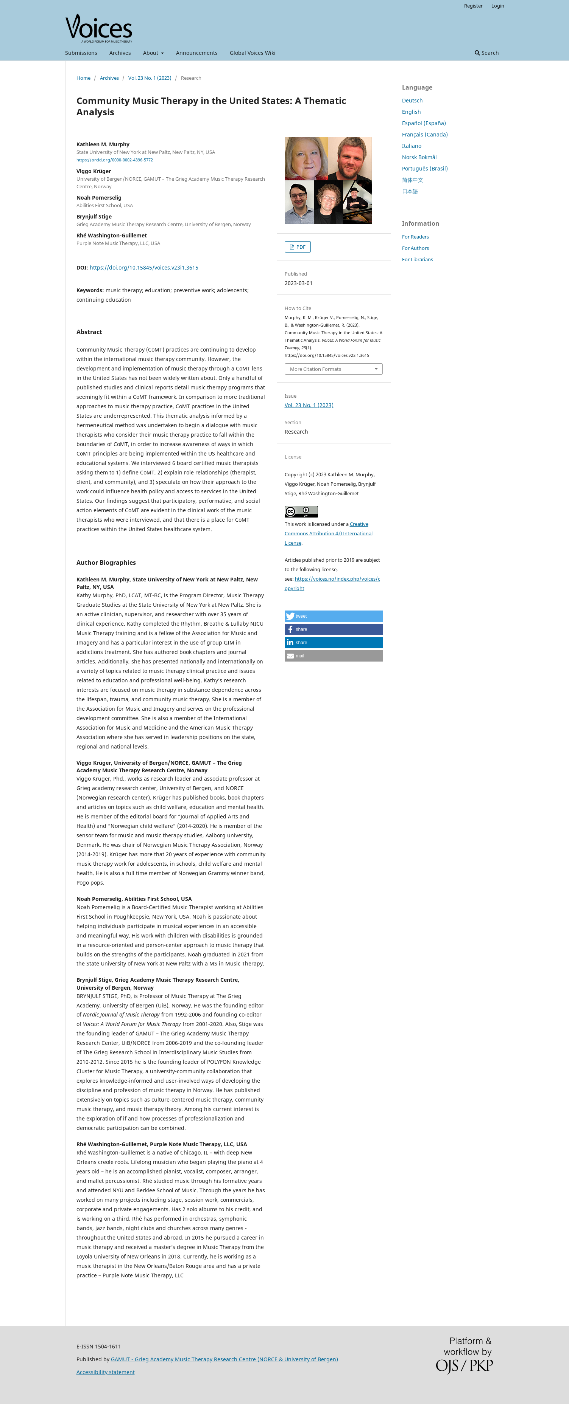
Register (473, 5)
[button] (334, 616)
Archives (120, 52)
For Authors (415, 248)
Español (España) (424, 123)
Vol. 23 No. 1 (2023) (149, 77)
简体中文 (412, 179)
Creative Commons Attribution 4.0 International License (329, 533)
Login (497, 5)
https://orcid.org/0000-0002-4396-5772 (114, 160)
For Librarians (417, 259)
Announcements (197, 52)
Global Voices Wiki (253, 52)
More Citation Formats (315, 369)
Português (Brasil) (425, 168)
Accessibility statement (105, 1372)
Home (83, 77)
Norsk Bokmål (419, 157)
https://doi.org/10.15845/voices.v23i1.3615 (144, 267)
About (151, 52)
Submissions (81, 52)
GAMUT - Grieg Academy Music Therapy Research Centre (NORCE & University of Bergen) (224, 1359)
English (411, 111)
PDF (300, 246)
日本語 (410, 191)
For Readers (415, 236)
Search (487, 52)
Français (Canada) (425, 134)
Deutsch (412, 100)
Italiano (411, 145)
